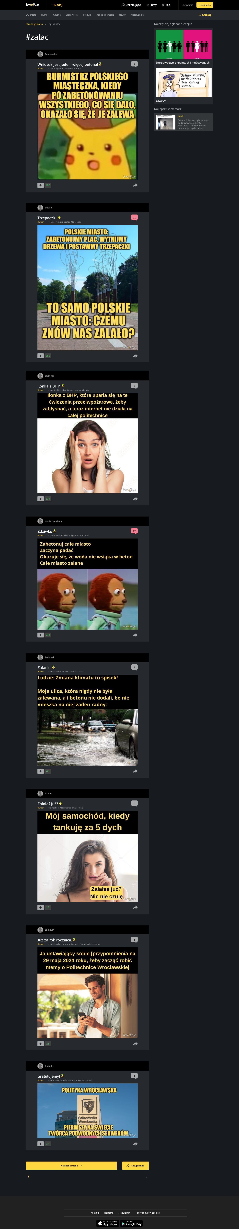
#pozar (51, 1080)
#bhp (50, 390)
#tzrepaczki (76, 222)
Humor (44, 14)
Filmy (153, 5)
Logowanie (187, 5)
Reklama (109, 1212)
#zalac (79, 68)
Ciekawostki (72, 14)
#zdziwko (84, 535)
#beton (51, 222)
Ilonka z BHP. (50, 386)
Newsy (122, 14)
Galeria (57, 14)
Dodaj (58, 5)
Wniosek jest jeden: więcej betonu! (69, 64)
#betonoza (70, 68)
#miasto (51, 68)
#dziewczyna (65, 808)
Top (167, 5)
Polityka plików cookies (148, 1212)
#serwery (70, 390)
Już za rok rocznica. (56, 940)
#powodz (60, 68)
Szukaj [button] (206, 15)
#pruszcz (59, 222)
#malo (75, 808)
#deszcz (59, 535)
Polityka (87, 14)
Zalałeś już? (49, 804)
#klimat (65, 671)
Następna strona (71, 1165)
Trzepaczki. (49, 218)
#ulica (58, 671)
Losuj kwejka (135, 1165)
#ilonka (85, 390)
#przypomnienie (86, 944)
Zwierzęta (31, 14)
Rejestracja (205, 5)
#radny (51, 671)
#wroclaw (65, 944)
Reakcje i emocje (105, 14)
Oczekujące (133, 5)
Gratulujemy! (50, 1076)
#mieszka (73, 671)
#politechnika (60, 390)
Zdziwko (46, 531)
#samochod (53, 808)
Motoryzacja (137, 14)
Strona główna (34, 23)
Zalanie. (46, 667)
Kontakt (95, 1212)
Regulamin (124, 1212)
